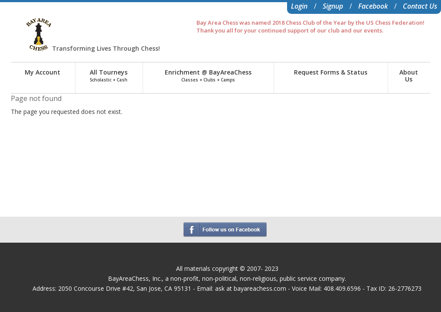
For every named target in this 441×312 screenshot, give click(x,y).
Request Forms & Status (330, 72)
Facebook (373, 6)
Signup (333, 6)
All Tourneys (108, 75)
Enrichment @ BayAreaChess (208, 75)
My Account (42, 72)
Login (299, 6)
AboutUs (408, 75)
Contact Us (420, 6)
